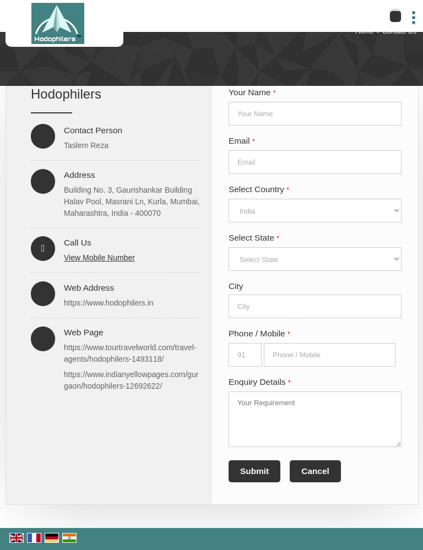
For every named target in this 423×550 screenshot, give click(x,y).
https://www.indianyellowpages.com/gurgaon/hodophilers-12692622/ (131, 380)
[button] (99, 257)
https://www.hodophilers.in (109, 302)
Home (364, 31)
